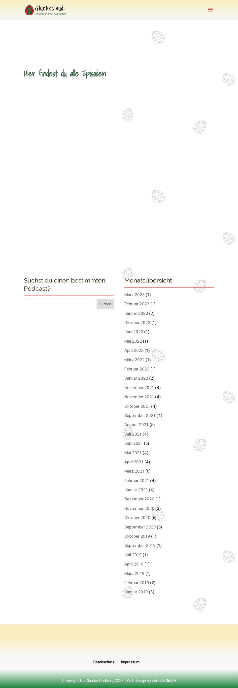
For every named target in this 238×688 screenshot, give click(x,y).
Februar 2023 (136, 304)
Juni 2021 (133, 443)
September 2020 (140, 527)
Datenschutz (103, 662)
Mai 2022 (133, 341)
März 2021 (134, 471)
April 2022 (134, 350)
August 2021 (136, 424)
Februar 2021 (136, 480)
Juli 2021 (133, 434)
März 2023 (134, 294)
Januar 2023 (136, 313)
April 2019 (133, 564)
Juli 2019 (133, 555)
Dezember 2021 (139, 387)
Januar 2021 (136, 489)
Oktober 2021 (137, 406)
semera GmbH (164, 680)
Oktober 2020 (137, 517)
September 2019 (140, 545)
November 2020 (139, 508)
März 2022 (134, 360)
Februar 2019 (136, 582)
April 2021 (133, 462)
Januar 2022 (136, 378)
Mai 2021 (133, 452)
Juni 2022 (133, 331)
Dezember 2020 (139, 499)
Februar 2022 (136, 369)
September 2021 (140, 415)
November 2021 (139, 397)
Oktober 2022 (137, 322)
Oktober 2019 (137, 536)
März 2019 (134, 573)
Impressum (130, 662)
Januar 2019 (136, 592)
